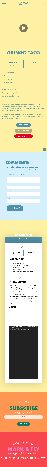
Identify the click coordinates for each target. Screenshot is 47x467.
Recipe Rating (10, 174)
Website (9, 198)
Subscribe (23, 424)
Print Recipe (23, 125)
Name (9, 185)
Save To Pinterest (23, 136)
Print (23, 247)
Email (9, 191)
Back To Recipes (23, 131)
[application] (23, 352)
